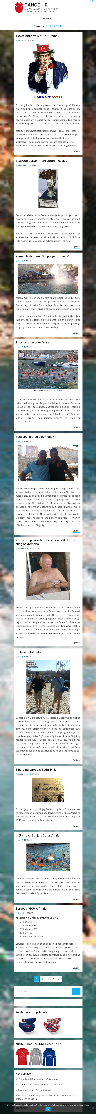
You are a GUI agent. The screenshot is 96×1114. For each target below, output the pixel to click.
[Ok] (92, 1108)
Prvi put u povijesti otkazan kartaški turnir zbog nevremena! (45, 542)
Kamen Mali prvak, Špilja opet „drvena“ (43, 256)
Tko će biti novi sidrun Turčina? (37, 36)
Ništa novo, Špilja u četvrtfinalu (38, 836)
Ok (48, 1109)
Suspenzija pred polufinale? (35, 437)
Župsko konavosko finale (32, 343)
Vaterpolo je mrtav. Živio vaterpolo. (33, 1090)
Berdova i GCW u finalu (31, 909)
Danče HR (37, 5)
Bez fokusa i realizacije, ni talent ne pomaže (38, 1085)
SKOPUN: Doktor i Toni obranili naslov (41, 161)
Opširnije (76, 151)
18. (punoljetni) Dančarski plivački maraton (37, 1079)
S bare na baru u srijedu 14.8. (36, 770)
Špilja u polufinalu (28, 652)
